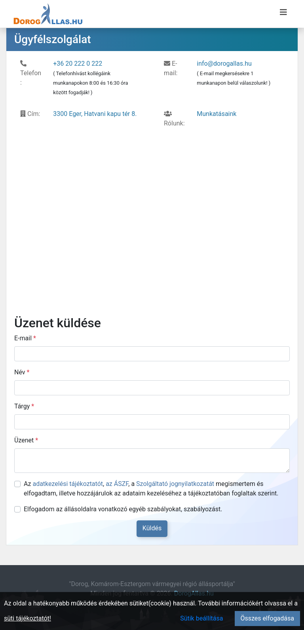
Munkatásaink (216, 114)
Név (21, 372)
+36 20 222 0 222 (77, 63)
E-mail (25, 338)
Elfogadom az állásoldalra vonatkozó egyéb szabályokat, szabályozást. (123, 509)
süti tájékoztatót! (27, 618)
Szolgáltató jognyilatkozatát (175, 484)
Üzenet (26, 440)
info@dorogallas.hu (224, 63)
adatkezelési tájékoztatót (67, 484)
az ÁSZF (117, 484)
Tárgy (24, 406)
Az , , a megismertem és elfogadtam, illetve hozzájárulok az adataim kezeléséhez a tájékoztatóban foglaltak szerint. (151, 488)
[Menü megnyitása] (283, 12)
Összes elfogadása (267, 618)
